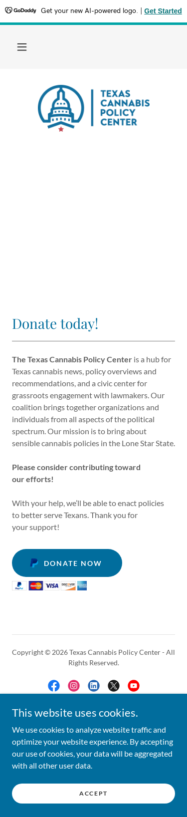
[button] (22, 47)
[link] (94, 108)
